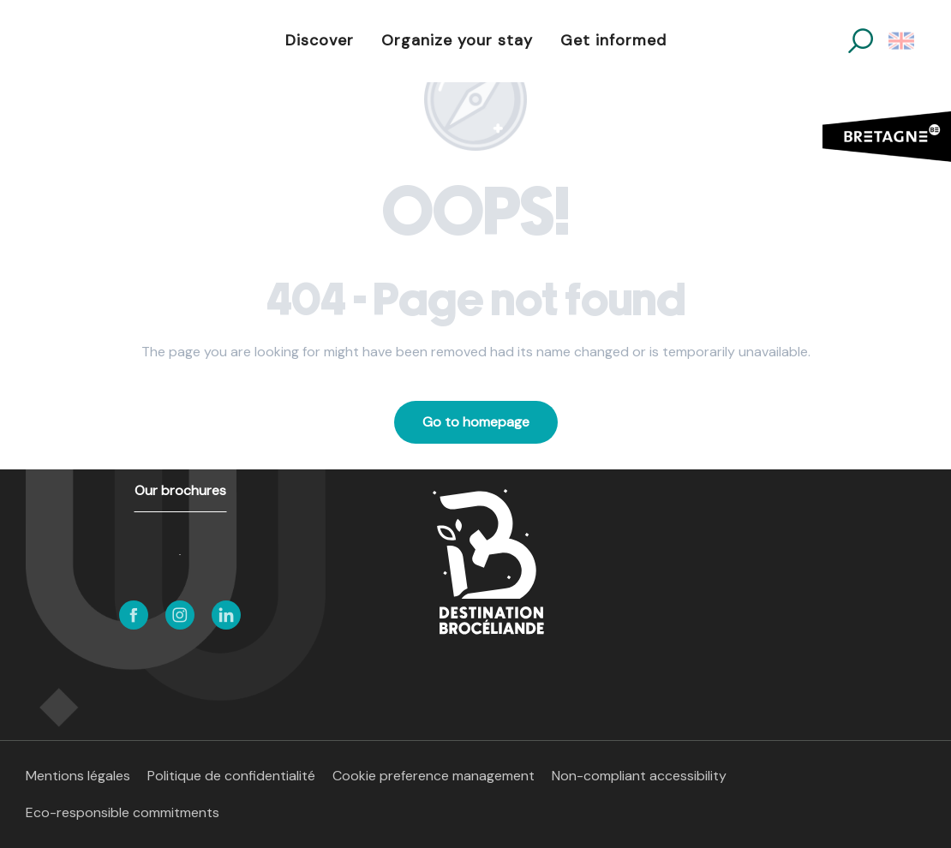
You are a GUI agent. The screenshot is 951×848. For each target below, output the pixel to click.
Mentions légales (78, 776)
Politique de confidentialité (231, 776)
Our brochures (180, 490)
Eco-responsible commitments (122, 812)
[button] (860, 40)
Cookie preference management (433, 776)
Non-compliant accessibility (639, 776)
